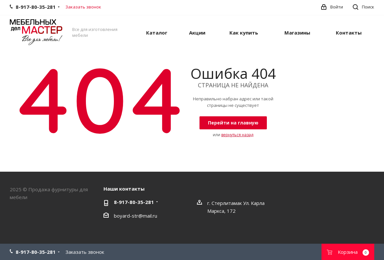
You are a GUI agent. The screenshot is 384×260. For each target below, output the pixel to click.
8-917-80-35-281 (134, 202)
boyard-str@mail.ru (135, 215)
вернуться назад (237, 134)
